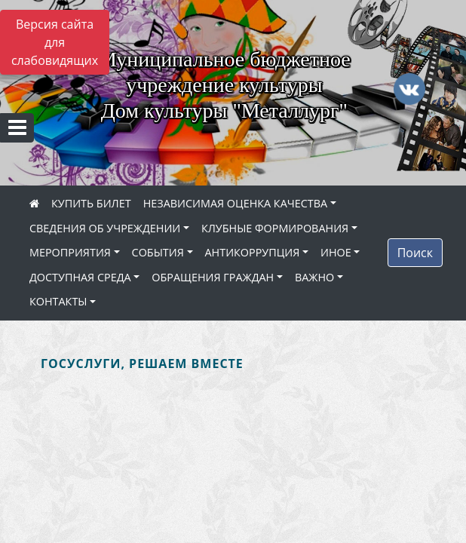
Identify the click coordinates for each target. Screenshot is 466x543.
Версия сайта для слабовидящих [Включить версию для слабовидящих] (54, 42)
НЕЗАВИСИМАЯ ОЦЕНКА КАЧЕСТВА (235, 203)
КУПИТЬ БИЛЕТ (91, 203)
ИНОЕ (335, 252)
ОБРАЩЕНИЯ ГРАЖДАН (213, 277)
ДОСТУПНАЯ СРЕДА (80, 277)
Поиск (415, 252)
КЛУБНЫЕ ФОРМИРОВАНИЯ (274, 228)
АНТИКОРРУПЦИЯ (252, 252)
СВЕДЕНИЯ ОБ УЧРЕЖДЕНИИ (104, 228)
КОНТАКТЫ (58, 301)
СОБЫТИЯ (158, 252)
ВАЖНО (314, 277)
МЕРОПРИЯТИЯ (70, 252)
